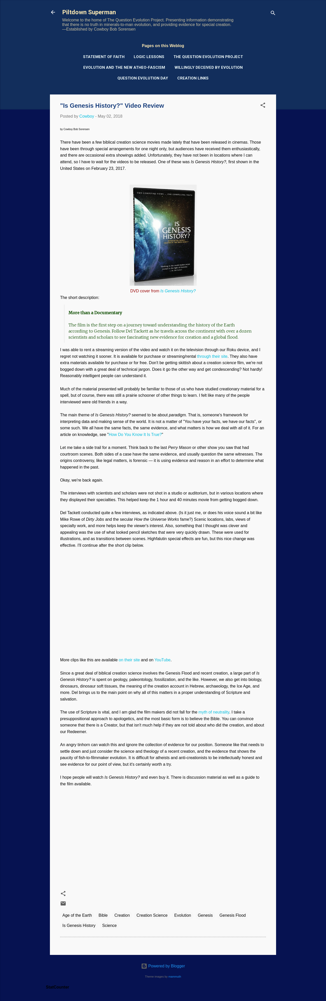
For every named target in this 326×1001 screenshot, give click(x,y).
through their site (212, 356)
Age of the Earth (77, 915)
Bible (103, 915)
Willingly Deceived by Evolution (208, 67)
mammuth (174, 976)
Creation (122, 915)
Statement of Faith (104, 56)
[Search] (273, 14)
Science (109, 925)
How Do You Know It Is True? (135, 434)
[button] (263, 106)
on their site (129, 660)
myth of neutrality (213, 712)
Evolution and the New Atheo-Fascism (124, 67)
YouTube (163, 660)
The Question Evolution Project (208, 56)
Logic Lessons (149, 56)
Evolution (182, 915)
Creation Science (152, 915)
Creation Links (193, 78)
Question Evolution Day (142, 78)
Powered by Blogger (163, 966)
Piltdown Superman (89, 12)
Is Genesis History (79, 925)
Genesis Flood (233, 915)
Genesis (205, 915)
